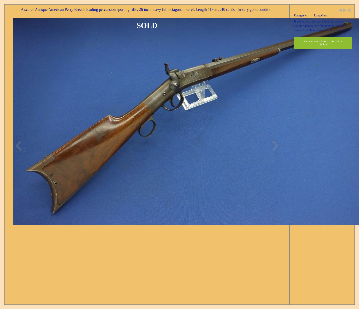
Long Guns (321, 15)
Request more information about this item (323, 43)
